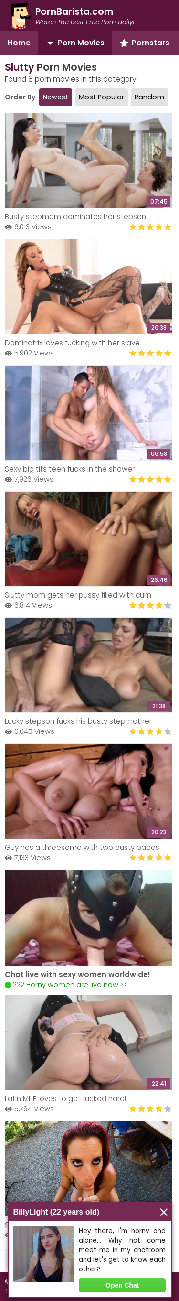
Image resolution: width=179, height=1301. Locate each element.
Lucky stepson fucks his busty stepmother (78, 721)
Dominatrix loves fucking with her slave (72, 343)
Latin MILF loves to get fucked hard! (65, 1099)
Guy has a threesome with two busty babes (82, 847)
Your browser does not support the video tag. (88, 918)
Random (149, 97)
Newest (55, 97)
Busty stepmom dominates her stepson (75, 217)
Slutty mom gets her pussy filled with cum (78, 595)
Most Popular (101, 97)
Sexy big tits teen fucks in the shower (70, 469)
